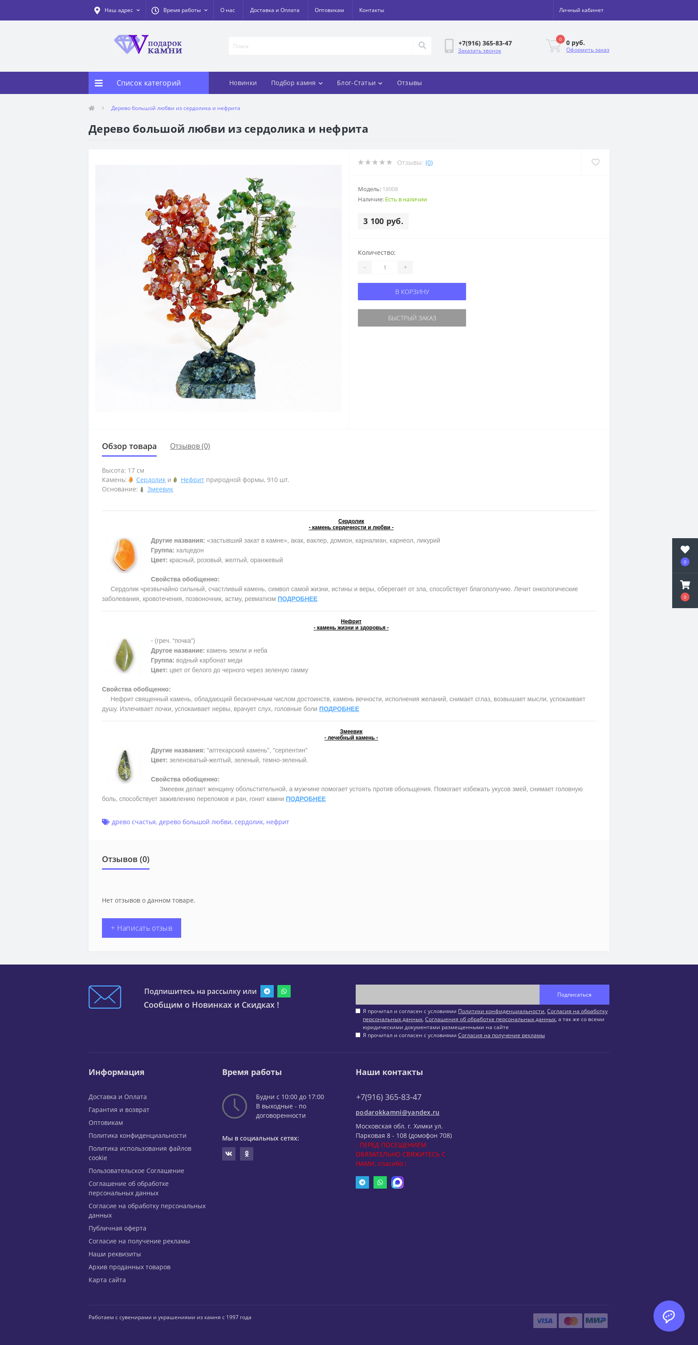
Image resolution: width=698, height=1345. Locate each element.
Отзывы (409, 82)
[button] (179, 10)
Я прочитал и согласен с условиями (454, 1035)
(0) (429, 162)
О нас (227, 10)
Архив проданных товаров (129, 1267)
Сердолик (151, 479)
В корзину (412, 291)
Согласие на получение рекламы (139, 1241)
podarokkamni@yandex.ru (398, 1112)
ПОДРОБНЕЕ (298, 598)
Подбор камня (297, 82)
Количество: (377, 252)
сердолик (249, 822)
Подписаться (574, 994)
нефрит (277, 822)
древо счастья (134, 822)
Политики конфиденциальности (501, 1011)
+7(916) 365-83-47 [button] (389, 1097)
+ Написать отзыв (141, 928)
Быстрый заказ (412, 318)
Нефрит (192, 479)
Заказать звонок (479, 50)
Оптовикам (329, 10)
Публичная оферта (117, 1228)
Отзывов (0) (190, 446)
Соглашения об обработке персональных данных (490, 1019)
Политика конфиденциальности (138, 1135)
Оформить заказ (587, 49)
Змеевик (160, 489)
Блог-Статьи (360, 82)
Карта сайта (107, 1280)
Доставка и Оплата (275, 10)
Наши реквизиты (115, 1254)
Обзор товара (129, 446)
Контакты (371, 10)
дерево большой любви (195, 822)
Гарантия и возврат (119, 1109)
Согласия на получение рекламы (501, 1035)
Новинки (243, 82)
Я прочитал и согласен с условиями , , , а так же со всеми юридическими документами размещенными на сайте (485, 1019)
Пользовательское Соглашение (136, 1170)
